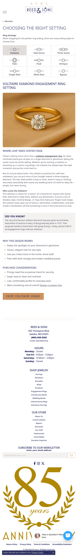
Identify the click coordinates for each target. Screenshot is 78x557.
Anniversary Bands (39, 394)
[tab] (15, 50)
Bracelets (39, 381)
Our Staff (39, 430)
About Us (39, 416)
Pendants (39, 388)
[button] (32, 4)
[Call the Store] (39, 337)
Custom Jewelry (39, 420)
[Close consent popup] (53, 552)
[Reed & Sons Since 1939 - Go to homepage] (39, 8)
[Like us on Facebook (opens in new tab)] (35, 463)
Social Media (39, 437)
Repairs (39, 423)
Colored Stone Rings (39, 401)
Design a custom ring (51, 285)
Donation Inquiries (39, 440)
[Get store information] (39, 341)
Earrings (39, 374)
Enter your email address (39, 450)
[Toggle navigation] (5, 12)
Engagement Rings (39, 391)
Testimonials (39, 433)
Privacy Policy (25, 544)
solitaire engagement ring (49, 156)
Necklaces (39, 377)
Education (9, 21)
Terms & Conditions (42, 544)
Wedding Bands (39, 398)
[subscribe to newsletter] (71, 455)
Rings (39, 384)
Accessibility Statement (62, 544)
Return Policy (11, 544)
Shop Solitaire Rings (23, 296)
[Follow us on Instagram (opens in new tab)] (38, 463)
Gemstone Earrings (39, 405)
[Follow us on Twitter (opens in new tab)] (43, 463)
